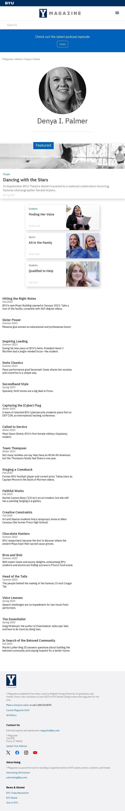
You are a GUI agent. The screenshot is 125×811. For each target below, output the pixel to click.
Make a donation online (17, 705)
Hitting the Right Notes (19, 298)
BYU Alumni (11, 797)
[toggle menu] (117, 13)
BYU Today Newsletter (17, 793)
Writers (18, 59)
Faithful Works (13, 491)
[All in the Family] (62, 245)
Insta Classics (13, 362)
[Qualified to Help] (62, 274)
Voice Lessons (12, 598)
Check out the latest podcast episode (62, 37)
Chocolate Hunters (16, 533)
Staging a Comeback (17, 469)
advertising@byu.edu (16, 777)
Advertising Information (18, 772)
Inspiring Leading (15, 341)
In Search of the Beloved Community (28, 640)
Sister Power (11, 320)
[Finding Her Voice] (62, 217)
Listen (62, 44)
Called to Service (14, 427)
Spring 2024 (9, 195)
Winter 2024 (34, 225)
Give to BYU (12, 802)
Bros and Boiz (12, 555)
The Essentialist (14, 619)
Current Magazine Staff (18, 710)
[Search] (62, 25)
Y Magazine (7, 59)
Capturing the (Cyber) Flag (21, 405)
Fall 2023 (33, 282)
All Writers (11, 715)
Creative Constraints (17, 512)
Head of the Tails (14, 576)
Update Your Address (16, 746)
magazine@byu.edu (50, 730)
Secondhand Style (15, 384)
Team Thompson (14, 448)
